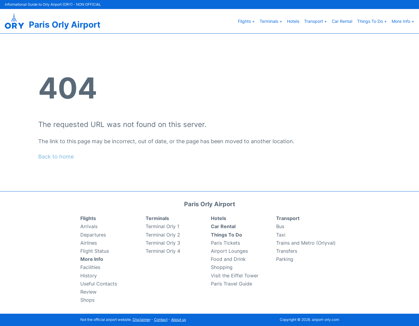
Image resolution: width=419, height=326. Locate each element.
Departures (93, 235)
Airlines (88, 243)
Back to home (56, 156)
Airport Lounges (229, 251)
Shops (87, 300)
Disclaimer (141, 319)
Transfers (286, 251)
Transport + (315, 21)
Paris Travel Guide (231, 284)
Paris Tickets (225, 243)
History (88, 276)
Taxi (280, 235)
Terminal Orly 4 (163, 251)
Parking (284, 259)
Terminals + (271, 21)
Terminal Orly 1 (162, 226)
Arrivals (88, 226)
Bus (280, 226)
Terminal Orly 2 (163, 235)
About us (178, 319)
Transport (288, 218)
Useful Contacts (98, 284)
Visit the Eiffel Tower (234, 276)
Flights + (246, 21)
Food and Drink (228, 259)
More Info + (403, 21)
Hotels (293, 21)
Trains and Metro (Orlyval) (306, 243)
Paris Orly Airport (64, 24)
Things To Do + (372, 21)
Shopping (222, 267)
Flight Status (94, 251)
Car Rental (342, 21)
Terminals (157, 218)
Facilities (90, 267)
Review (88, 292)
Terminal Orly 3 (163, 243)
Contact (161, 319)
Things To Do (226, 235)
